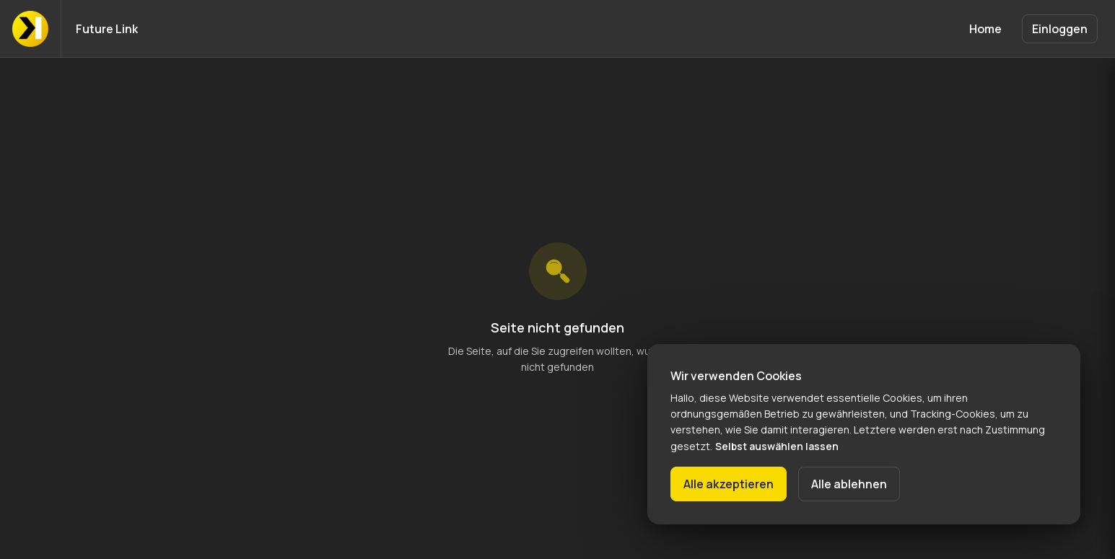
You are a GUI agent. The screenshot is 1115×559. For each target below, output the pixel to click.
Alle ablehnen (849, 484)
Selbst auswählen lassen (777, 446)
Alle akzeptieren (728, 484)
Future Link (107, 29)
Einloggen (1060, 29)
